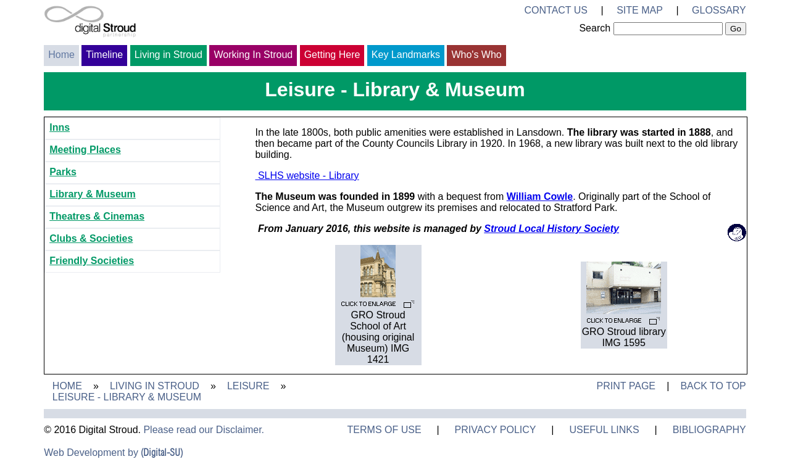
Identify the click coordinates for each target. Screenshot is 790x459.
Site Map (640, 10)
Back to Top (713, 386)
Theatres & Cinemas (96, 216)
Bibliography (709, 429)
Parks (63, 172)
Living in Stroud (168, 54)
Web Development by (113, 452)
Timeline (104, 54)
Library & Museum (92, 194)
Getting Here (332, 54)
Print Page (626, 386)
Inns (59, 127)
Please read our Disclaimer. (203, 429)
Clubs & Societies (91, 238)
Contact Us (556, 10)
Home (61, 54)
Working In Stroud (253, 54)
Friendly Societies (91, 260)
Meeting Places (85, 149)
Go (735, 28)
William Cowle (540, 196)
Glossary (719, 10)
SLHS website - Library (307, 175)
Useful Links (604, 429)
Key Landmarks (406, 54)
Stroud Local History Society (551, 228)
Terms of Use (384, 429)
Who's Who (476, 54)
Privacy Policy (495, 429)
